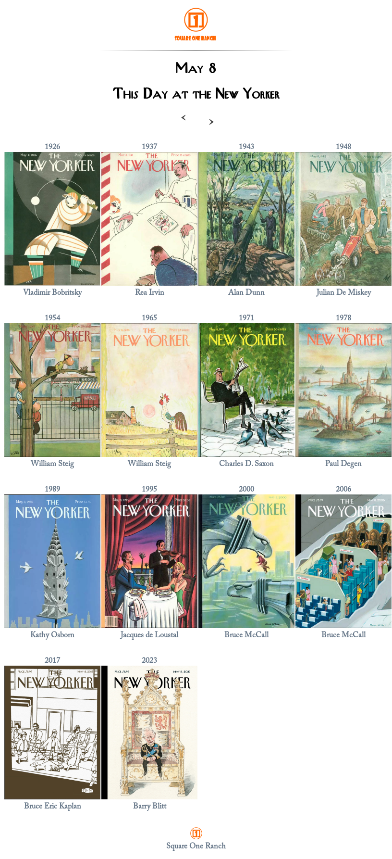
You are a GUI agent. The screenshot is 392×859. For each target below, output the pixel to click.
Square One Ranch (196, 846)
